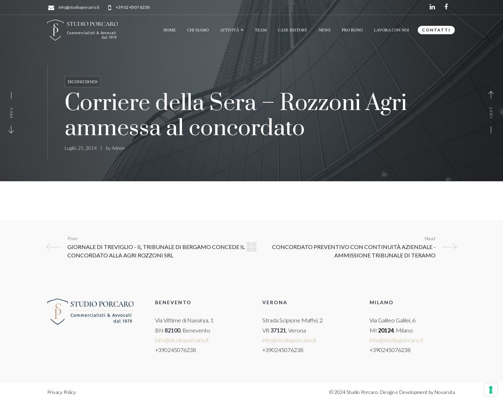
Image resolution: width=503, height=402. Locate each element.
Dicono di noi (82, 81)
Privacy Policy (61, 392)
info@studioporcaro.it (78, 7)
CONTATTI (436, 29)
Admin (118, 148)
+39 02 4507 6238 (133, 7)
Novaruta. (445, 392)
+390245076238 (175, 349)
